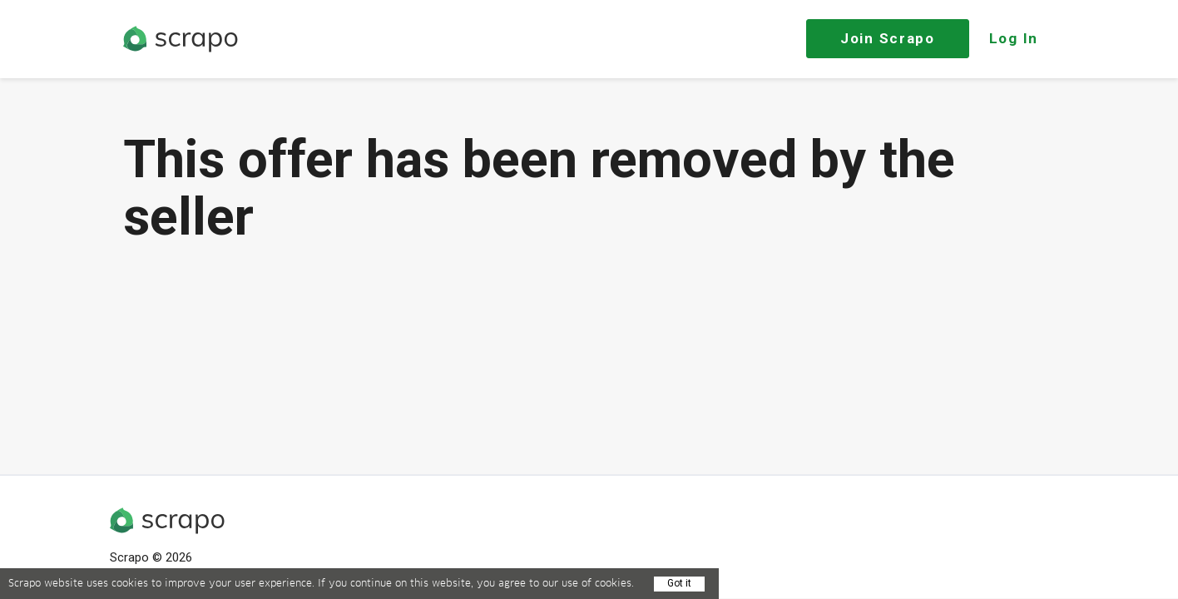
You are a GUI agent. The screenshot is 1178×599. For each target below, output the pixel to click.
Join (887, 38)
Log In (1013, 38)
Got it (679, 583)
